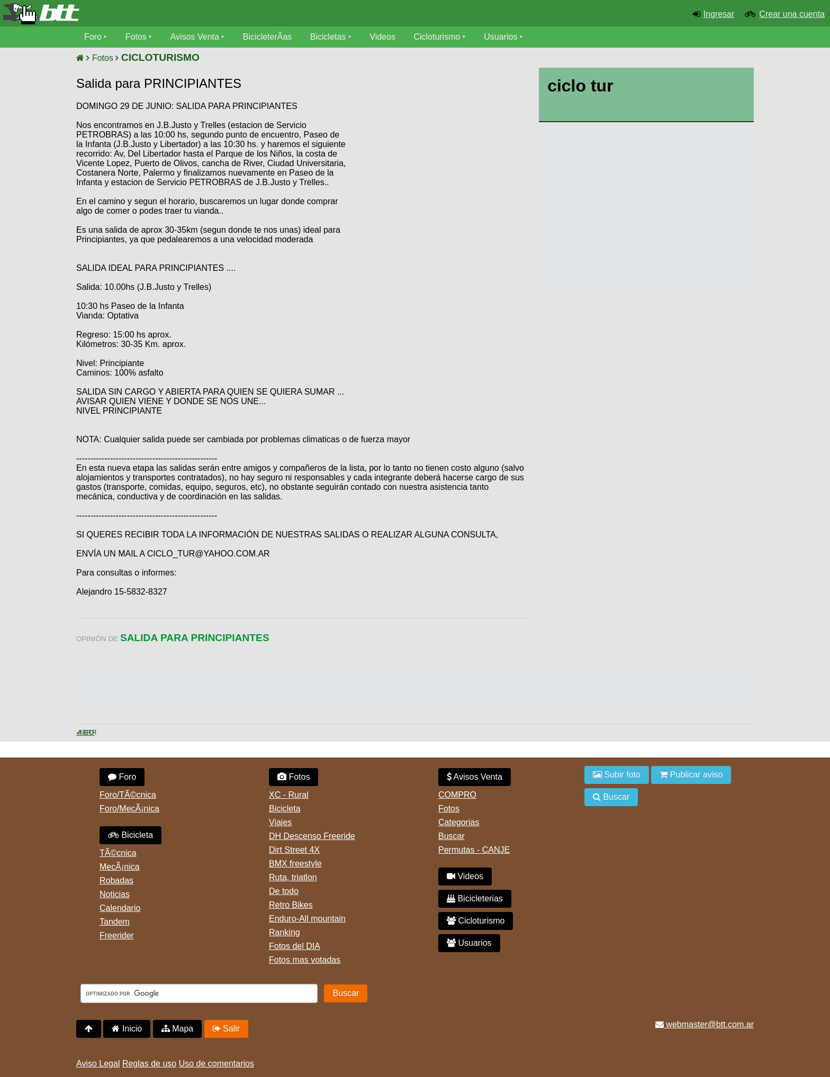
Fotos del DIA (294, 946)
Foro (93, 36)
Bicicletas (329, 36)
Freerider (117, 935)
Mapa (177, 1028)
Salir (226, 1028)
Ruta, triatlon (293, 877)
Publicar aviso (691, 774)
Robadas (116, 880)
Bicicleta (130, 834)
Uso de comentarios (216, 1063)
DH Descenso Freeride (312, 836)
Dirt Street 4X (294, 849)
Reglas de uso (149, 1063)
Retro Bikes (291, 904)
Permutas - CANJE (474, 849)
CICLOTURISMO (160, 57)
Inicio (127, 1028)
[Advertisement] (438, 182)
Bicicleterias (475, 898)
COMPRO (457, 794)
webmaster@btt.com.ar (704, 1024)
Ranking (284, 932)
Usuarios (500, 36)
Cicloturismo (436, 36)
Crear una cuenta (792, 14)
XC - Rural (289, 794)
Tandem (115, 921)
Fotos (136, 36)
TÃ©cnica (118, 852)
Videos (382, 36)
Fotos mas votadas (304, 959)
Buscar (451, 836)
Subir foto (616, 774)
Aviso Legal (98, 1063)
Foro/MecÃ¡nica (129, 808)
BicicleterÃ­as (267, 36)
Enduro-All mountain (307, 918)
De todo (284, 891)
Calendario (120, 907)
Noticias (115, 894)
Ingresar (719, 14)
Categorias (458, 822)
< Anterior (85, 732)
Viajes (280, 822)
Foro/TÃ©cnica (128, 794)
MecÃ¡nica (120, 866)
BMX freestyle (295, 863)
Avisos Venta (194, 36)
